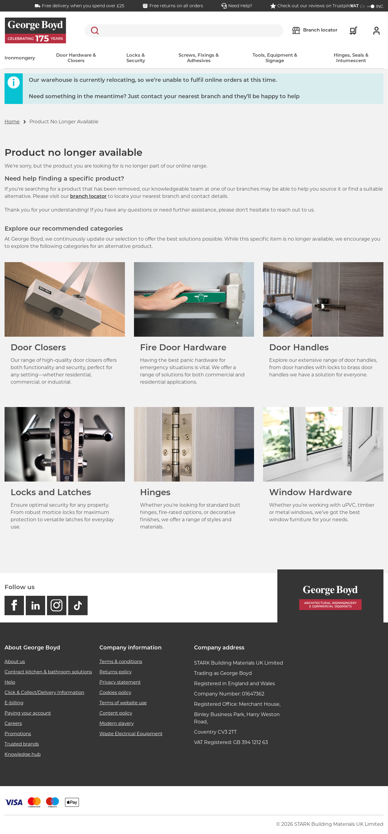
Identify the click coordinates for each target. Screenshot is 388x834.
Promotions (18, 733)
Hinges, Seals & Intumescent (351, 58)
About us (15, 661)
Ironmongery (20, 58)
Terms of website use (123, 703)
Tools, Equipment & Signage (275, 58)
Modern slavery (116, 723)
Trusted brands (22, 744)
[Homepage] (330, 596)
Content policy (115, 713)
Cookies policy (115, 692)
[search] (184, 30)
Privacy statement (120, 682)
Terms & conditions (120, 661)
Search (94, 30)
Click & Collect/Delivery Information (44, 692)
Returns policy (115, 672)
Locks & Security (135, 58)
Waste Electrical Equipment (130, 733)
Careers (13, 723)
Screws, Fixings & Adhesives (199, 58)
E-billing (14, 703)
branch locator (88, 196)
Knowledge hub (23, 754)
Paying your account (28, 713)
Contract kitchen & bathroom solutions (48, 672)
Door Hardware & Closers (76, 58)
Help (10, 682)
